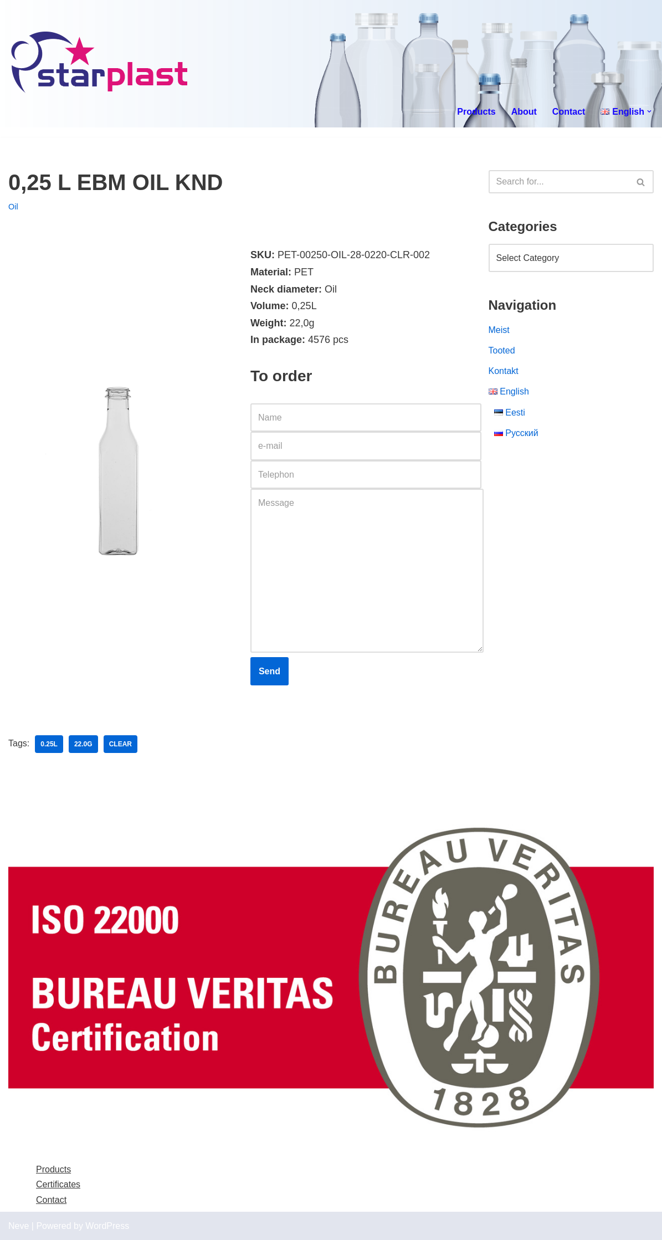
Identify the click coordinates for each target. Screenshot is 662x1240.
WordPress (107, 1226)
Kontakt (504, 371)
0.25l (49, 744)
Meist (499, 330)
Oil (13, 206)
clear (120, 744)
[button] (649, 111)
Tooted (502, 350)
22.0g (83, 744)
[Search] (559, 181)
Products (476, 111)
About (524, 111)
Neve (18, 1226)
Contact (569, 111)
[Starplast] (100, 63)
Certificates (58, 1184)
